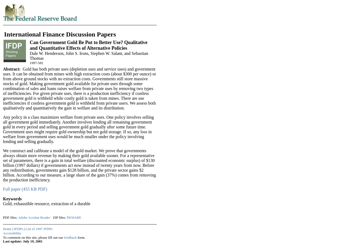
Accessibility (12, 233)
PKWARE (74, 217)
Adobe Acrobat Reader (34, 217)
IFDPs (18, 229)
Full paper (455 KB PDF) (25, 189)
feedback (70, 237)
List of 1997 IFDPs (38, 229)
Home (7, 229)
